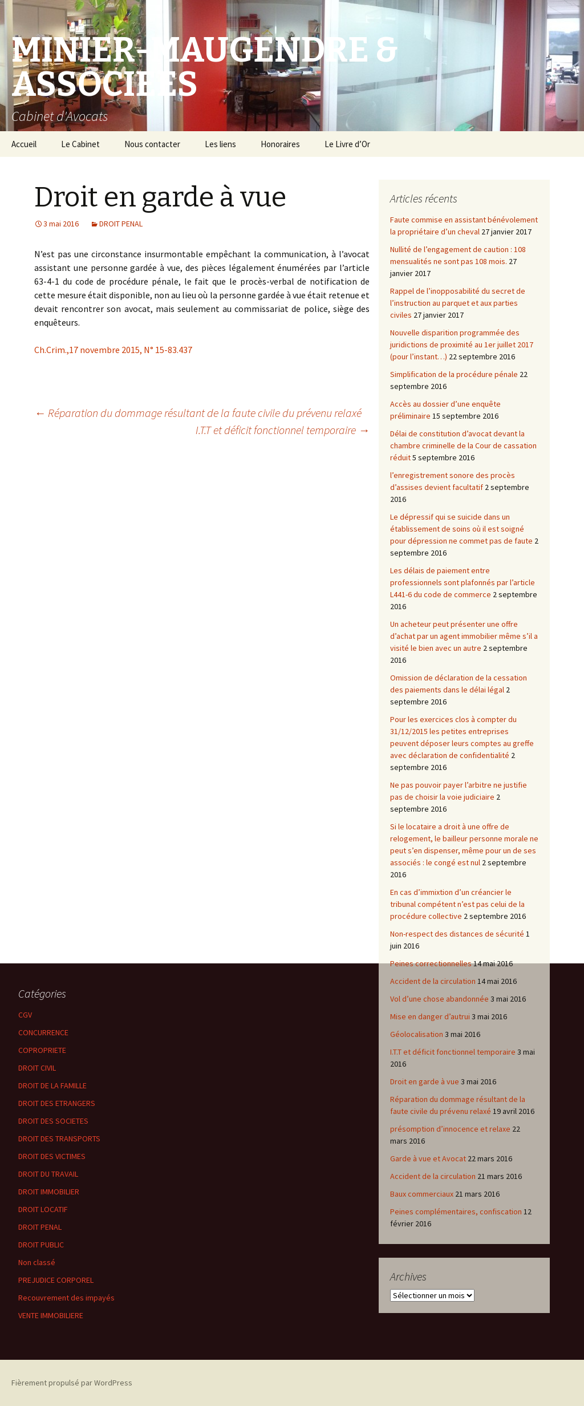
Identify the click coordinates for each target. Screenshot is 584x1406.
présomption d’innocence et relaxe (450, 1129)
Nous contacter (152, 144)
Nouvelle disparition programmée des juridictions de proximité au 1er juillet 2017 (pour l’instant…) (461, 344)
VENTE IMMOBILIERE (50, 1315)
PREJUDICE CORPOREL (56, 1280)
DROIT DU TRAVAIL (48, 1174)
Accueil (23, 144)
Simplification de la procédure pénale (454, 374)
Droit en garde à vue (424, 1081)
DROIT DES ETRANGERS (56, 1103)
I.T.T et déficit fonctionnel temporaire (283, 430)
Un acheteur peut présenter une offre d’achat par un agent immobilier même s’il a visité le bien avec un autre (464, 636)
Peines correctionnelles (431, 963)
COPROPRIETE (42, 1050)
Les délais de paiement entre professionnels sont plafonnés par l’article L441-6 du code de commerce (462, 582)
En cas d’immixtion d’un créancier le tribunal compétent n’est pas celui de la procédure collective (457, 904)
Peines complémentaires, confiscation (456, 1211)
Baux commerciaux (421, 1194)
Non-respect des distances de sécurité (457, 934)
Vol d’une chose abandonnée (439, 999)
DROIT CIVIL (37, 1068)
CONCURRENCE (43, 1032)
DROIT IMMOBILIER (48, 1191)
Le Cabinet (80, 144)
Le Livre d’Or (347, 144)
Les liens (220, 144)
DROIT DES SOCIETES (53, 1121)
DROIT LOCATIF (43, 1209)
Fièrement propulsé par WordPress (71, 1382)
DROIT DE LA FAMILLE (52, 1085)
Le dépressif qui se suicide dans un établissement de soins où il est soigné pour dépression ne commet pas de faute (461, 529)
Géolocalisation (416, 1034)
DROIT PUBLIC (41, 1244)
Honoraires (280, 144)
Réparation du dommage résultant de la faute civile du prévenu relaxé (198, 413)
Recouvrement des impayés (66, 1297)
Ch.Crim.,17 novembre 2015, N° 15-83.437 (113, 349)
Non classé (36, 1262)
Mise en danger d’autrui (430, 1016)
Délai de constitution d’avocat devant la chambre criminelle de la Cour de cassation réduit (463, 445)
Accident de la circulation (433, 981)
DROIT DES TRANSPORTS (59, 1138)
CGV (25, 1015)
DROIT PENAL (121, 223)
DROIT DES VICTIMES (52, 1156)
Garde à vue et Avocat (428, 1158)
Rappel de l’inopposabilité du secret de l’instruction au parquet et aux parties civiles (457, 303)
